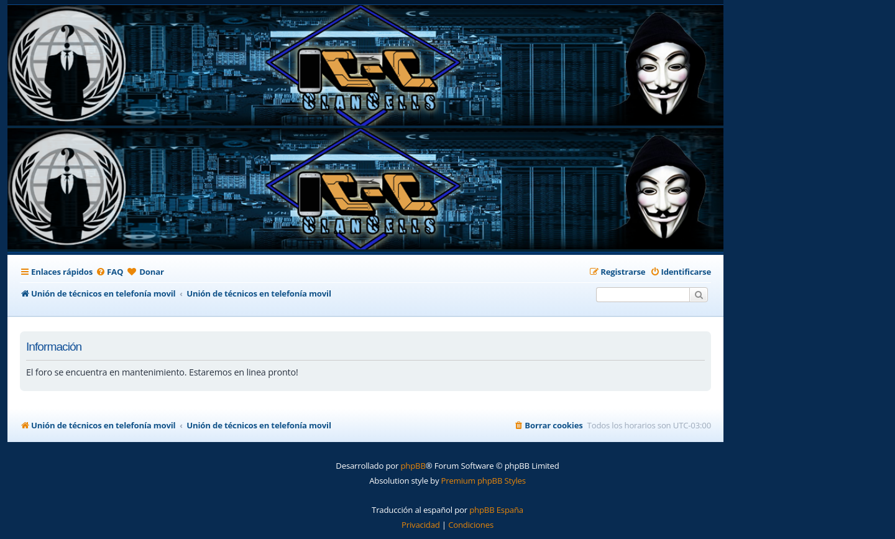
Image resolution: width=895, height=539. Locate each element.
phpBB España (496, 509)
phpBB (412, 465)
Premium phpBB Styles (483, 480)
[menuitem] (109, 272)
